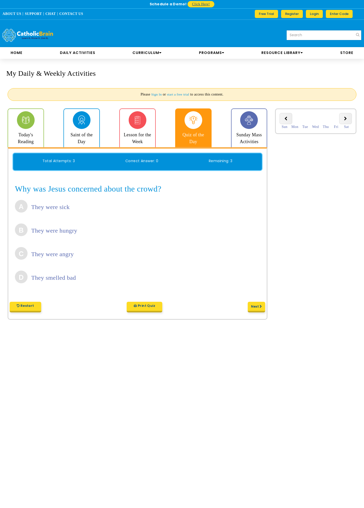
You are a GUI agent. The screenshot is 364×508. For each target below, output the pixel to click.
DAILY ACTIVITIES (77, 52)
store (346, 52)
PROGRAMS (211, 52)
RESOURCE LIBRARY (282, 52)
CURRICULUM (147, 52)
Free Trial (266, 13)
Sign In (156, 94)
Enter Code (339, 13)
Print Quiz (144, 307)
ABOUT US (12, 14)
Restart (25, 307)
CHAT (51, 14)
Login (314, 13)
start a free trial (178, 94)
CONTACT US (71, 14)
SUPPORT (33, 14)
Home (16, 52)
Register (292, 13)
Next (257, 308)
